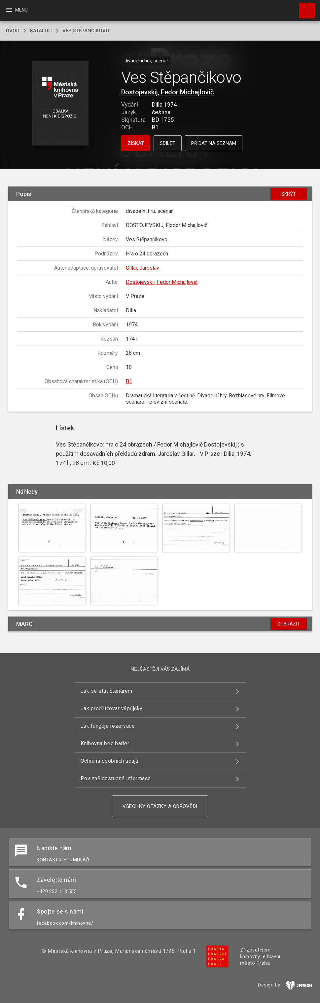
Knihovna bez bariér (105, 743)
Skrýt (288, 194)
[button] (59, 104)
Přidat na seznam (213, 143)
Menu (16, 10)
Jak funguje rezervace (108, 726)
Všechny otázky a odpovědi (160, 806)
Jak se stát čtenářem (106, 691)
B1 (129, 381)
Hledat (304, 7)
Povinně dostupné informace (116, 778)
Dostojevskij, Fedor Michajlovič (167, 92)
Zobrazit (288, 623)
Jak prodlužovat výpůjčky (112, 708)
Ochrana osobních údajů (110, 761)
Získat (135, 143)
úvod (12, 31)
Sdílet (167, 143)
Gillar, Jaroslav (142, 268)
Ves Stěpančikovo (85, 31)
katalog (41, 31)
